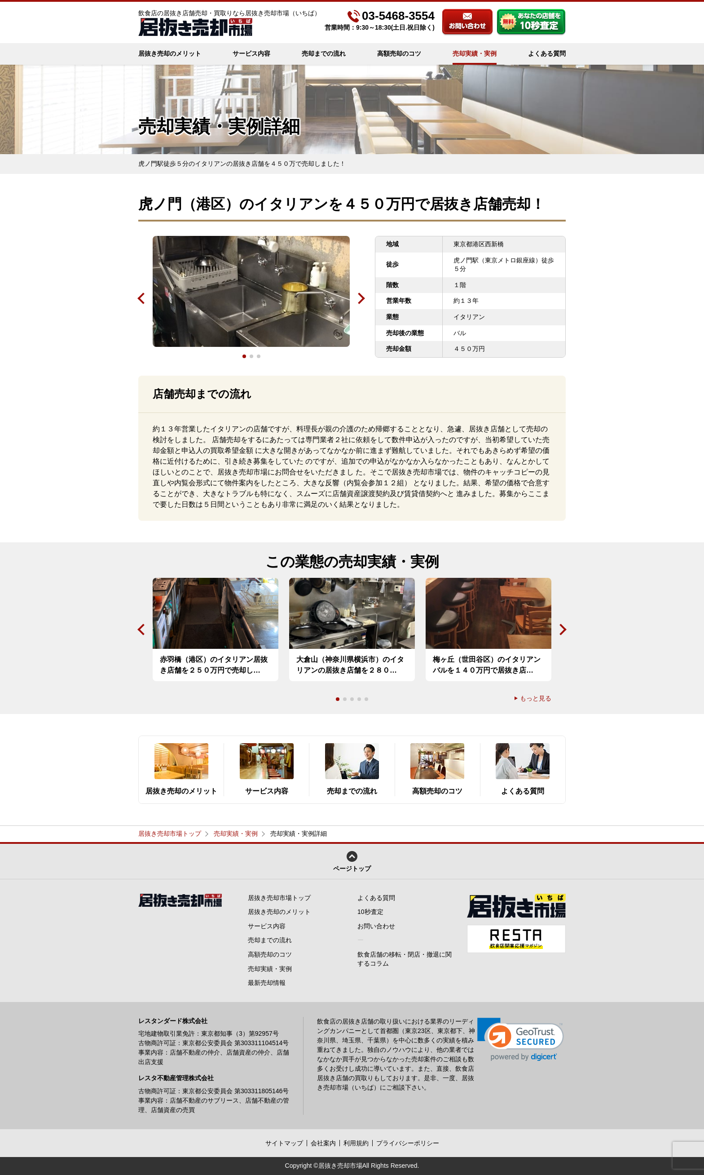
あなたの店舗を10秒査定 (531, 22)
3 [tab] (258, 356)
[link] (520, 1039)
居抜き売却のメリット (169, 53)
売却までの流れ (324, 53)
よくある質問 (547, 53)
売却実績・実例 (475, 53)
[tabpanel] (251, 291)
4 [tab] (359, 699)
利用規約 (356, 1143)
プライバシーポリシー (407, 1143)
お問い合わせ (467, 22)
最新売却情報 (267, 982)
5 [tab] (366, 699)
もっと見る (535, 698)
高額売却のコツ (399, 53)
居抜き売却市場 (340, 1165)
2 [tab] (251, 356)
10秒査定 (370, 911)
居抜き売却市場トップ (169, 833)
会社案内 (323, 1143)
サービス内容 (251, 53)
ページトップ (352, 861)
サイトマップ (284, 1143)
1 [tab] (244, 356)
